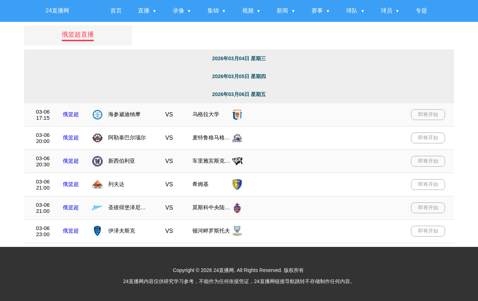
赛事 (317, 11)
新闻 (282, 11)
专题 (421, 11)
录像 (178, 11)
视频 (248, 11)
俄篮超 (71, 114)
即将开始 (428, 114)
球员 (386, 11)
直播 (143, 11)
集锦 (213, 11)
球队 (352, 11)
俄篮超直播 (78, 34)
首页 (116, 11)
